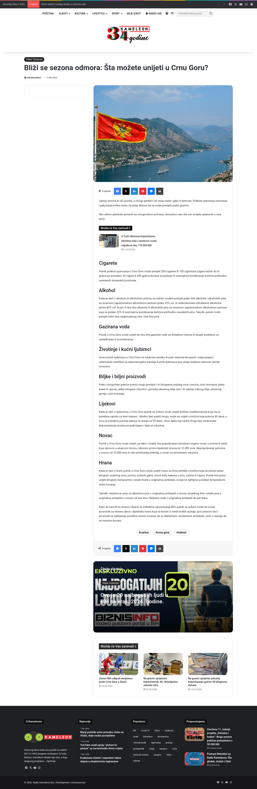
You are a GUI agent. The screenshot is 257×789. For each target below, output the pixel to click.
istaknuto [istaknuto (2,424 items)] (169, 730)
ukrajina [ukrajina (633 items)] (157, 755)
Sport (116, 13)
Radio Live (154, 13)
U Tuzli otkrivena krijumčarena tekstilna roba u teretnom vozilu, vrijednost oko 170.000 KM (139, 241)
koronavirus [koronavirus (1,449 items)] (163, 736)
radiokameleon (34, 77)
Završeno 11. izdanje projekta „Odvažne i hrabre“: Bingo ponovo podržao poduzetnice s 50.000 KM (219, 737)
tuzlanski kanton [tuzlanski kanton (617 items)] (141, 755)
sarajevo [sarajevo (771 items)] (163, 749)
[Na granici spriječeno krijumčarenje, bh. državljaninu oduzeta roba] (163, 664)
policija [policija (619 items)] (169, 742)
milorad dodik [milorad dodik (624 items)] (139, 742)
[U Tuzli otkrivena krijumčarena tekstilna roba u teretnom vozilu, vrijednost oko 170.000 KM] (109, 241)
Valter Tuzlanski (34, 59)
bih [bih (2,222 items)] (134, 730)
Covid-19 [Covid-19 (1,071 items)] (145, 730)
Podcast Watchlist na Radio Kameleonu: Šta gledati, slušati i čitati (219, 757)
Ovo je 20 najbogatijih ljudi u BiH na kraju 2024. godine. (134, 598)
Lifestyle (98, 13)
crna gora (163, 532)
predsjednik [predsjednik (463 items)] (138, 749)
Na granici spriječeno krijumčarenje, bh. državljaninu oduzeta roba (160, 682)
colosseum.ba (78, 782)
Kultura (80, 13)
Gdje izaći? (134, 13)
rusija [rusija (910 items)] (151, 749)
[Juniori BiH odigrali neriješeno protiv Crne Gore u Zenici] (118, 664)
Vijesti (63, 13)
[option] (163, 596)
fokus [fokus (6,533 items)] (157, 730)
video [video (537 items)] (168, 755)
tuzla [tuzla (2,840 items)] (174, 749)
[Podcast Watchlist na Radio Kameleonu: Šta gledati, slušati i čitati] (194, 758)
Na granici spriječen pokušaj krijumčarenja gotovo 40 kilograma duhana (207, 682)
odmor (182, 532)
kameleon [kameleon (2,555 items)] (148, 736)
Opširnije (51, 761)
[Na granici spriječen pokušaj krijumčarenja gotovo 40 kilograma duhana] (207, 664)
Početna (48, 13)
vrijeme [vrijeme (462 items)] (136, 761)
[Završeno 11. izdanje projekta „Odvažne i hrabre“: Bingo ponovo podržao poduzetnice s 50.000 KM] (194, 734)
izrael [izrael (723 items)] (135, 736)
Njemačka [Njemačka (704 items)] (156, 742)
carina (144, 532)
